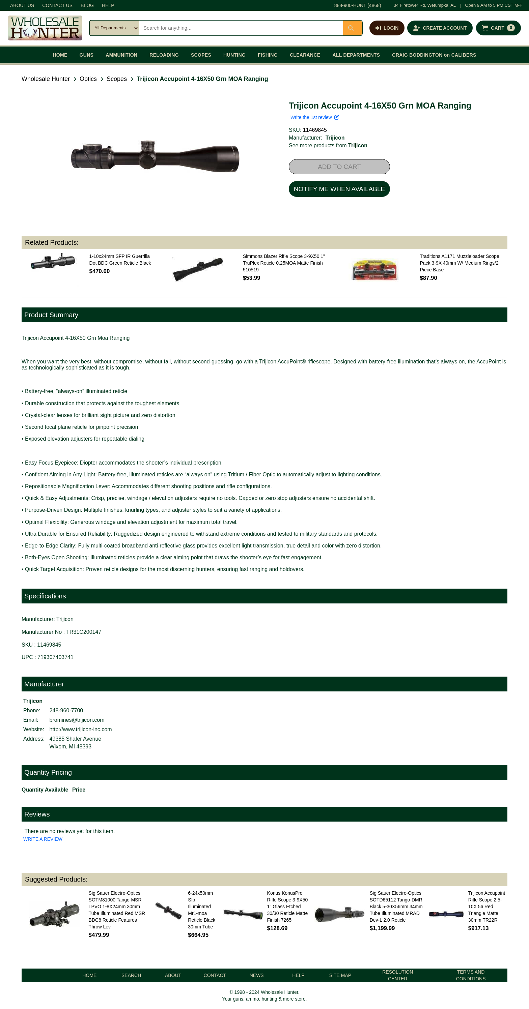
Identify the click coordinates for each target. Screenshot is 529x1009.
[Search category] (114, 28)
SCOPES (201, 55)
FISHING (268, 55)
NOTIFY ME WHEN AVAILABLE (339, 188)
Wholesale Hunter (46, 79)
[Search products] (241, 28)
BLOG (87, 5)
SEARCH (131, 975)
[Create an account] (440, 28)
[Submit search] (352, 28)
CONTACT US (57, 5)
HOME (60, 55)
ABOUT (173, 975)
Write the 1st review (314, 117)
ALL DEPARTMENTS (356, 55)
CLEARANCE (305, 55)
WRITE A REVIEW (42, 839)
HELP (108, 5)
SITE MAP (340, 975)
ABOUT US (22, 5)
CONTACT (215, 975)
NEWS (257, 975)
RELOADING (164, 55)
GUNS (87, 55)
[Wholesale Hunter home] (45, 28)
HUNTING (234, 55)
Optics (88, 79)
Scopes (117, 79)
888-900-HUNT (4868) (357, 5)
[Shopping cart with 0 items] (498, 28)
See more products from (328, 145)
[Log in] (387, 28)
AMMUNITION (121, 55)
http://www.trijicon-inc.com (81, 729)
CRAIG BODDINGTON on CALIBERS (434, 55)
